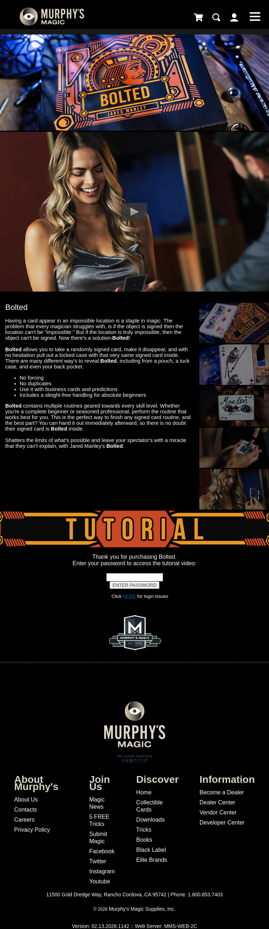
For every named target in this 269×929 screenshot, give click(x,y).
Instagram (102, 871)
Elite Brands (151, 860)
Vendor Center (218, 812)
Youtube (99, 881)
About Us (26, 799)
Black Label (151, 850)
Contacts (25, 810)
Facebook (102, 851)
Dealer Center (218, 802)
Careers (24, 820)
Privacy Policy (32, 830)
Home (144, 792)
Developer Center (222, 822)
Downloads (150, 820)
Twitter (97, 861)
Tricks (143, 830)
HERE (129, 596)
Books (144, 840)
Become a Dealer (222, 792)
